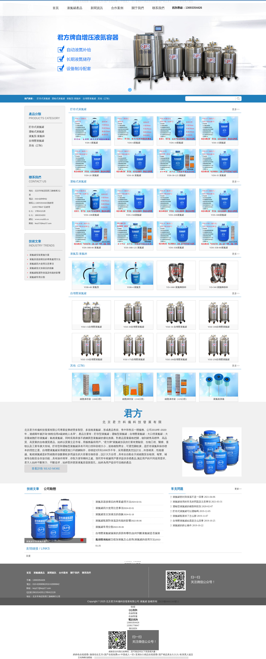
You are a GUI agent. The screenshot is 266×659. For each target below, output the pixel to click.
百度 (28, 556)
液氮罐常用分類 (37, 277)
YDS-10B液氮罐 (91, 215)
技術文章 (35, 241)
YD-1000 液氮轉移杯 (176, 287)
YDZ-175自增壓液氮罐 (134, 359)
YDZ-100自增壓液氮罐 (219, 327)
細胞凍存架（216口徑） (134, 399)
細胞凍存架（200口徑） (91, 399)
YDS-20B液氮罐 (176, 215)
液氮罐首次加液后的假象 (42, 268)
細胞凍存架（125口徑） (176, 399)
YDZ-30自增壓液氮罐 (134, 327)
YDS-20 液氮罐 (91, 175)
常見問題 (177, 489)
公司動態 (50, 489)
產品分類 (35, 114)
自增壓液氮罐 (89, 98)
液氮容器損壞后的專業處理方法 (45, 259)
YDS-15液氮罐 (219, 142)
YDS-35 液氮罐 (218, 175)
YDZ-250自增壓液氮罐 (219, 359)
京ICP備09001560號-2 (168, 601)
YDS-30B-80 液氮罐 (91, 247)
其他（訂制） (104, 98)
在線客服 (133, 613)
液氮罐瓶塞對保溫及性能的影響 (45, 272)
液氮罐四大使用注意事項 (42, 263)
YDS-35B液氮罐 (176, 247)
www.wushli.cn (42, 219)
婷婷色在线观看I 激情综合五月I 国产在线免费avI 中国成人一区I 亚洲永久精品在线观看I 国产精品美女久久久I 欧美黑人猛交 (133, 654)
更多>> (236, 109)
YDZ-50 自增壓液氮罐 (176, 327)
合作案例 (63, 572)
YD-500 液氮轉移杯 (218, 287)
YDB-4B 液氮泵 (91, 287)
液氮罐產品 (39, 572)
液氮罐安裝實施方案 (39, 255)
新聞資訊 (51, 572)
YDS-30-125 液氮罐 (176, 175)
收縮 (133, 606)
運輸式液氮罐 (58, 98)
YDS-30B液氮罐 (218, 215)
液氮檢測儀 (218, 399)
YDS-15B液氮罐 (133, 215)
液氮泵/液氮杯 (74, 98)
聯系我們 (35, 177)
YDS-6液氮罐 (133, 142)
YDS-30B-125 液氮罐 (134, 247)
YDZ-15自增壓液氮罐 (91, 327)
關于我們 (74, 572)
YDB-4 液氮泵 (134, 287)
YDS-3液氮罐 (91, 142)
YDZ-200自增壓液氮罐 (176, 359)
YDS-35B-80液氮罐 (219, 247)
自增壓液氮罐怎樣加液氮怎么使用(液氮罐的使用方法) (126, 539)
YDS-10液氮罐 (176, 142)
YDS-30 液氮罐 (134, 175)
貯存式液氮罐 (43, 98)
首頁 (28, 572)
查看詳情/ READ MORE (46, 468)
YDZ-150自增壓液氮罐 (91, 359)
